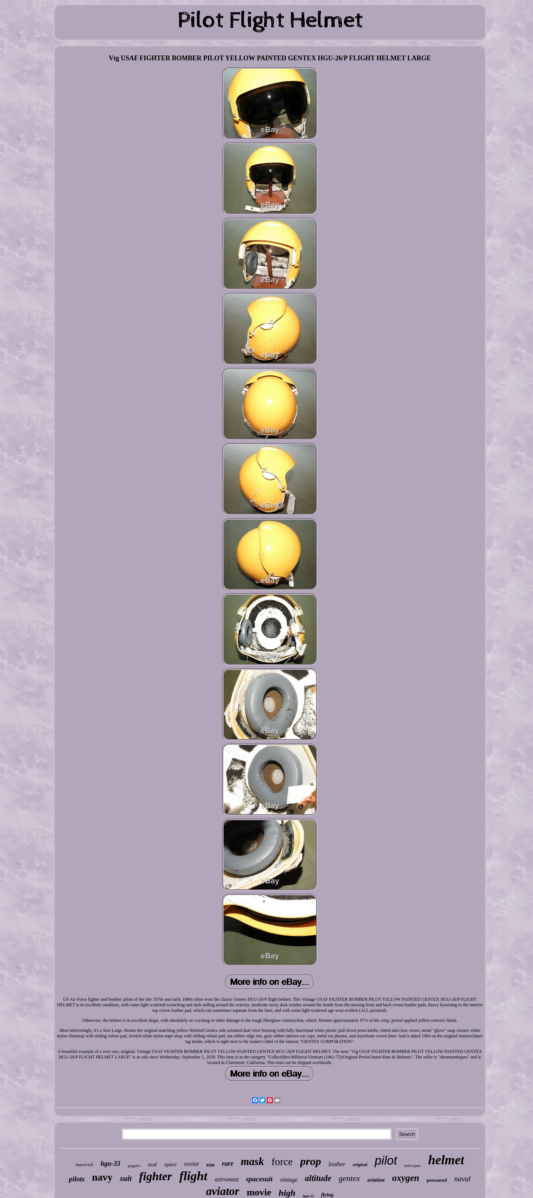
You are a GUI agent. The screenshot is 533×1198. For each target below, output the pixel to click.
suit (126, 1178)
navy (102, 1177)
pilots (76, 1179)
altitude (318, 1178)
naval (462, 1179)
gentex (349, 1178)
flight (194, 1176)
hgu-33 (110, 1163)
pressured (437, 1180)
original (360, 1164)
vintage (288, 1180)
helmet (446, 1160)
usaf (152, 1164)
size (210, 1165)
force (282, 1161)
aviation (376, 1180)
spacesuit (259, 1179)
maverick (84, 1164)
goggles (134, 1165)
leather (337, 1164)
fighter (155, 1176)
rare (228, 1163)
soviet (191, 1163)
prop (310, 1161)
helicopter (413, 1165)
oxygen (405, 1178)
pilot (386, 1160)
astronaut (227, 1179)
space (170, 1164)
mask (252, 1161)
